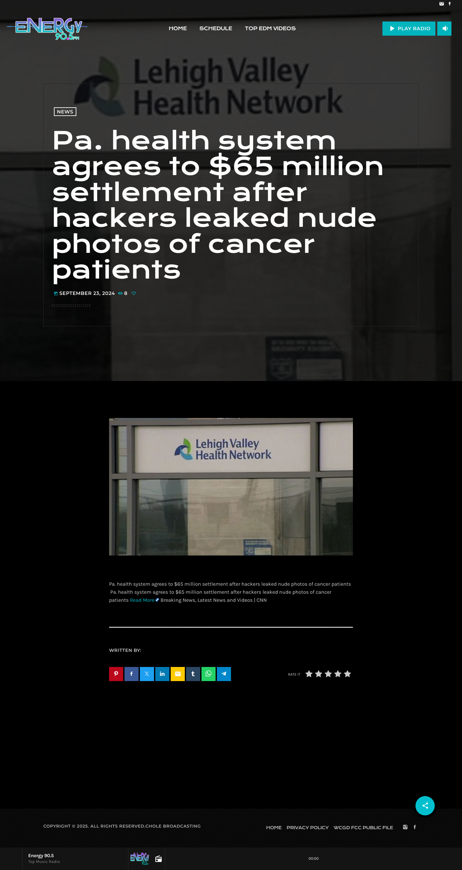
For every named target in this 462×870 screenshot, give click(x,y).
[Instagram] (441, 4)
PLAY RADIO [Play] (409, 28)
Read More (142, 600)
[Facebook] (449, 4)
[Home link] (46, 28)
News (65, 112)
